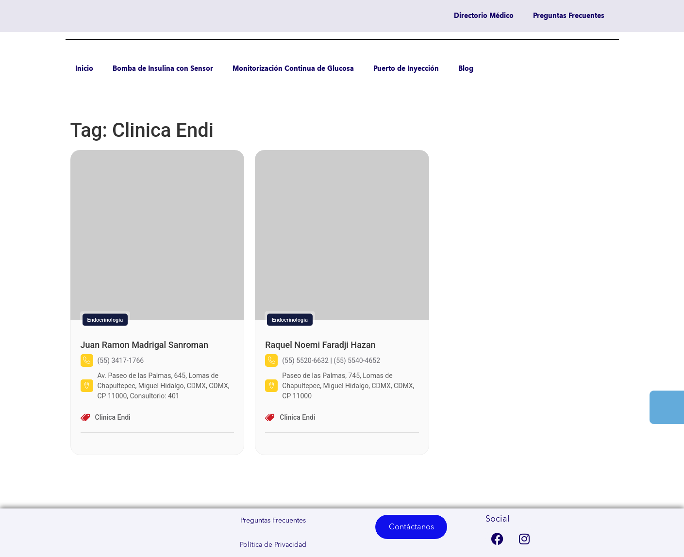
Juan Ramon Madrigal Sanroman (145, 345)
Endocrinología (105, 320)
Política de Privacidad (273, 545)
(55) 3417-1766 (121, 360)
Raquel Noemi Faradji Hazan (320, 345)
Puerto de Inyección (406, 69)
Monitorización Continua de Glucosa (293, 69)
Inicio (84, 69)
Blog (465, 69)
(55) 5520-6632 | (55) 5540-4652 (331, 360)
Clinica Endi (113, 417)
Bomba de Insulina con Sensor (163, 69)
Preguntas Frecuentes (568, 16)
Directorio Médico (484, 16)
